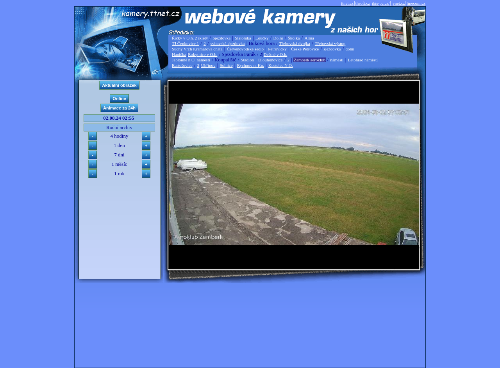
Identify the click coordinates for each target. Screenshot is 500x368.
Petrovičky (277, 49)
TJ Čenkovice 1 (185, 43)
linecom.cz (416, 3)
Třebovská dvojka (294, 43)
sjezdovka (332, 49)
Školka (294, 38)
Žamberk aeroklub (309, 59)
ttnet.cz (347, 3)
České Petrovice (305, 49)
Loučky (262, 38)
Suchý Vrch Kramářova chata (197, 49)
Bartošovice (182, 65)
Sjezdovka (221, 38)
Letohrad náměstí (363, 59)
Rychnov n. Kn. (250, 65)
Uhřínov (208, 65)
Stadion (247, 59)
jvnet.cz (398, 3)
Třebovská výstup (330, 43)
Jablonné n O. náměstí (191, 59)
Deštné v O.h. (276, 54)
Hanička (179, 54)
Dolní (278, 38)
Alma (309, 38)
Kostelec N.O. (280, 65)
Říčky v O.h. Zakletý (190, 38)
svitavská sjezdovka (228, 43)
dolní (349, 49)
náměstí (336, 59)
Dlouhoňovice (270, 59)
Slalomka (243, 38)
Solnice (226, 65)
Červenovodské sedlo (245, 49)
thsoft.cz (362, 3)
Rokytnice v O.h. (202, 54)
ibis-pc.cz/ (381, 3)
